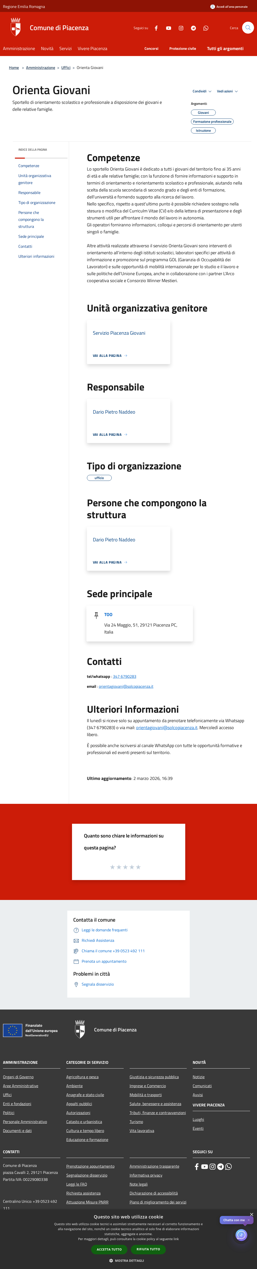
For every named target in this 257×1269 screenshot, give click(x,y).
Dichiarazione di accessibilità (154, 1193)
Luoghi (198, 1119)
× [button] (251, 1215)
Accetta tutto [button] (109, 1249)
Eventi (198, 1128)
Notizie (199, 1077)
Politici (8, 1113)
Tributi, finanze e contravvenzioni (158, 1113)
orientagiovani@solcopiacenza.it (126, 686)
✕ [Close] (248, 1220)
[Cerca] (248, 28)
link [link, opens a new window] (176, 1239)
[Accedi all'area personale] (229, 6)
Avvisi (198, 1095)
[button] (128, 1260)
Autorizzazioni (78, 1113)
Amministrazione (40, 67)
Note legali (139, 1184)
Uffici (66, 67)
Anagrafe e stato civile (85, 1095)
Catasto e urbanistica (84, 1122)
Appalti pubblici (79, 1104)
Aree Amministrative (20, 1086)
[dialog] (128, 1239)
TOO (108, 614)
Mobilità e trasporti (146, 1095)
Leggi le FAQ (76, 1184)
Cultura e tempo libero (85, 1131)
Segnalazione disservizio (86, 1175)
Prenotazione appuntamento (90, 1166)
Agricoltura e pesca (82, 1077)
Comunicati (202, 1086)
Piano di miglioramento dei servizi (158, 1202)
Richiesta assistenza (83, 1193)
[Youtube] (167, 27)
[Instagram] (179, 27)
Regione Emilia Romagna (24, 6)
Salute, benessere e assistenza (155, 1104)
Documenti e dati (17, 1131)
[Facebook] (154, 27)
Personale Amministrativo (25, 1122)
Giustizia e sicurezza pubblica (154, 1077)
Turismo (136, 1122)
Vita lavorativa (142, 1131)
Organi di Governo (18, 1077)
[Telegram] (191, 27)
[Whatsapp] (204, 27)
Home (14, 67)
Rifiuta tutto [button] (148, 1249)
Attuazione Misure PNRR (87, 1202)
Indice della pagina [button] (32, 149)
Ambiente (74, 1086)
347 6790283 (124, 676)
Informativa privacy (146, 1175)
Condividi (203, 91)
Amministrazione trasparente (154, 1166)
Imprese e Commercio (148, 1086)
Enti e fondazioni (17, 1104)
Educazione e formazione (87, 1139)
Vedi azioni (228, 91)
